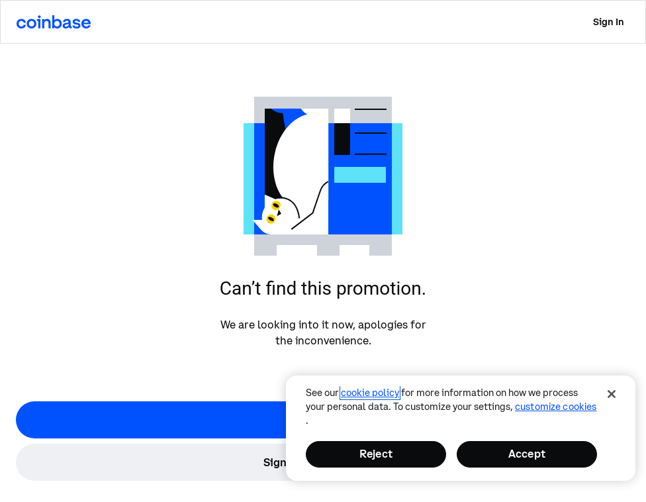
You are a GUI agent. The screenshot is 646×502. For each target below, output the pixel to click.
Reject (375, 453)
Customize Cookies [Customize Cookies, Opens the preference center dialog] (555, 407)
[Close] (612, 394)
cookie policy (370, 393)
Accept (526, 453)
